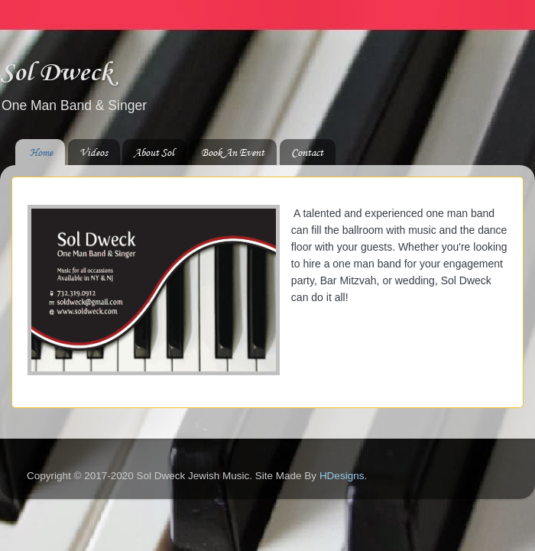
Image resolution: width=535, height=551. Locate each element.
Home (41, 152)
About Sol (154, 152)
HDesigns (342, 475)
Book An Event (232, 152)
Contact (307, 152)
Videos (93, 152)
